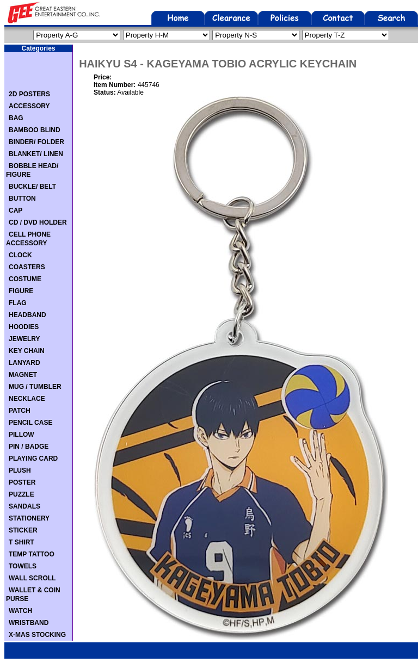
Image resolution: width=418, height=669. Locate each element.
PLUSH (20, 470)
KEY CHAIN (27, 351)
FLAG (18, 303)
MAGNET (23, 375)
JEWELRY (24, 339)
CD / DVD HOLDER (38, 222)
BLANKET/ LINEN (36, 154)
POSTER (22, 482)
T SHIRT (21, 542)
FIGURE (21, 291)
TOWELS (22, 566)
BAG (16, 118)
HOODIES (24, 327)
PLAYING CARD (33, 458)
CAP (15, 210)
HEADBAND (27, 315)
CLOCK (20, 255)
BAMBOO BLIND (34, 130)
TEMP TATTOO (31, 554)
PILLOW (21, 434)
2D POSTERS (29, 94)
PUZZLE (21, 494)
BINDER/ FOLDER (36, 142)
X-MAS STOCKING (37, 635)
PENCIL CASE (30, 422)
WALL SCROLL (32, 578)
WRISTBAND (28, 623)
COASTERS (27, 267)
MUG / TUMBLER (35, 387)
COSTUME (25, 279)
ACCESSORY (29, 106)
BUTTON (22, 198)
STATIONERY (29, 518)
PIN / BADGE (28, 446)
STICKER (23, 530)
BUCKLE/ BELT (32, 186)
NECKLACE (27, 398)
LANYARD (24, 363)
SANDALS (24, 506)
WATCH (20, 611)
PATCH (19, 410)
